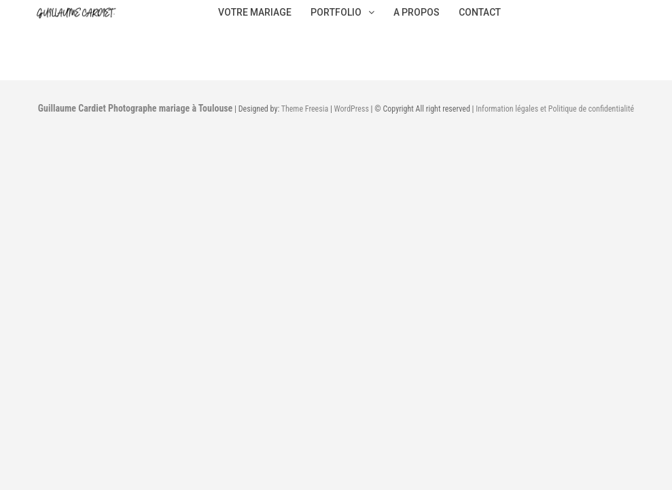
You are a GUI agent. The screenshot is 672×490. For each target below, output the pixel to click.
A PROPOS (416, 12)
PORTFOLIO (342, 12)
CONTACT (480, 12)
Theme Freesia (304, 109)
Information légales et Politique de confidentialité (555, 109)
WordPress (351, 109)
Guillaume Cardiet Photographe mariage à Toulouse (135, 108)
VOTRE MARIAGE (254, 12)
